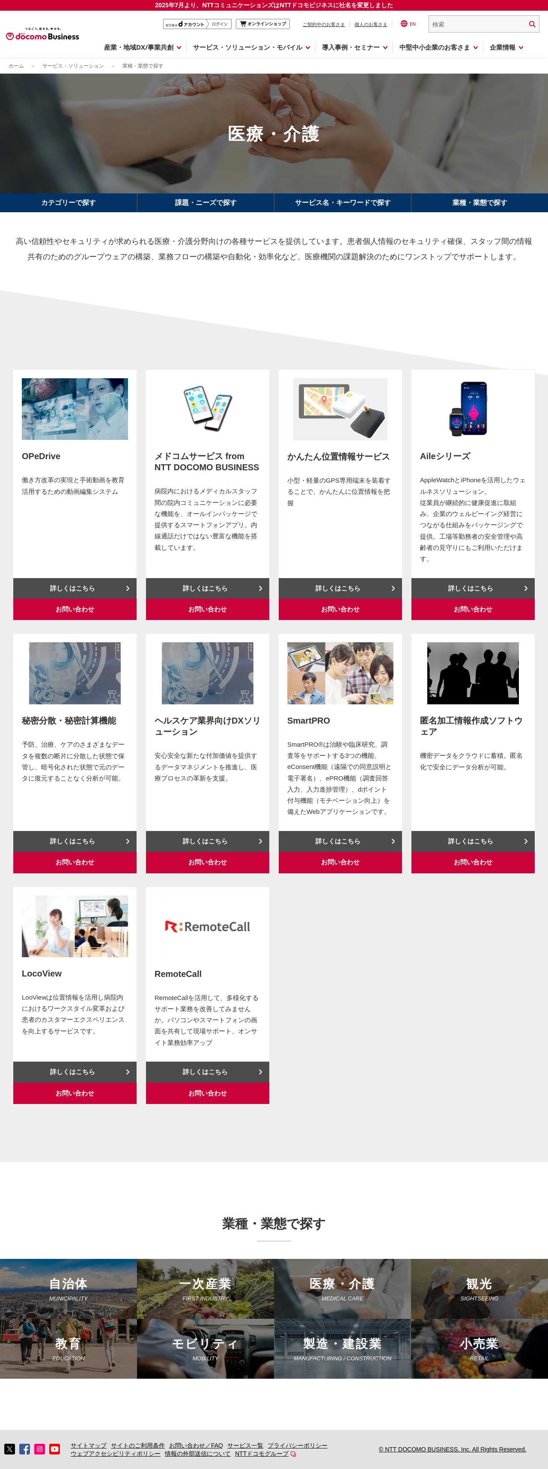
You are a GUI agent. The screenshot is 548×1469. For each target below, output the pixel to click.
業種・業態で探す (480, 202)
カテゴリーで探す (68, 202)
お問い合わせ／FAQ (196, 1445)
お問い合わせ (75, 609)
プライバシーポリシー (298, 1445)
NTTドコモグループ (262, 1453)
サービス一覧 (245, 1445)
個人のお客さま (370, 24)
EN (408, 23)
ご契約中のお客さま (324, 24)
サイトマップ (89, 1445)
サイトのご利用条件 (138, 1445)
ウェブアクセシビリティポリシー (116, 1453)
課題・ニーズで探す (206, 202)
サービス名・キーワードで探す (343, 202)
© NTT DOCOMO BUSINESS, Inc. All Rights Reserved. (453, 1449)
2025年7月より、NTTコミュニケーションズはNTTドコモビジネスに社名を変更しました (274, 5)
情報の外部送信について (198, 1453)
